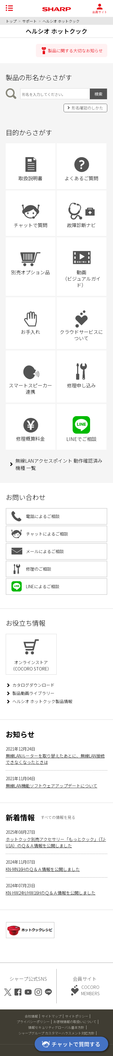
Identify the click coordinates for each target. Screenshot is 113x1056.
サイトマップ (51, 1016)
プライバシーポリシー (33, 1021)
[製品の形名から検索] (55, 93)
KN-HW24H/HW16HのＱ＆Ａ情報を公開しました (51, 893)
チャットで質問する (70, 1044)
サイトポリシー (76, 1016)
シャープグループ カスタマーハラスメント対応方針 (56, 1033)
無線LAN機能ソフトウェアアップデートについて (51, 786)
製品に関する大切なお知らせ (75, 50)
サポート (29, 21)
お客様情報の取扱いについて (74, 1021)
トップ (11, 21)
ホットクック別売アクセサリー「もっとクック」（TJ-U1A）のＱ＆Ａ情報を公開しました (56, 842)
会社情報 (31, 1016)
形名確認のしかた (87, 108)
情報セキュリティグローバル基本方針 (56, 1027)
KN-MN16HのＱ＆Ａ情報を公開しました (43, 869)
